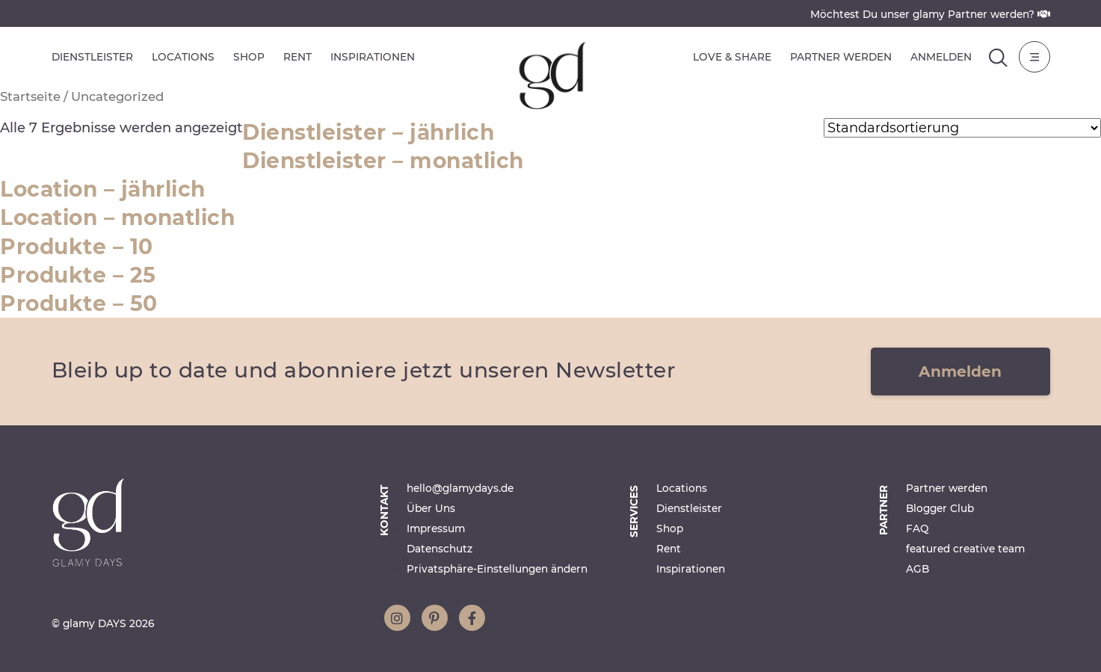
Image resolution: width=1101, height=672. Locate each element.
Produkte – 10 (76, 246)
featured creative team (965, 549)
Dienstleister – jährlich (368, 132)
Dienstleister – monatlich (383, 160)
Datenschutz (439, 549)
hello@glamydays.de (460, 488)
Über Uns (431, 508)
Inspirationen (372, 57)
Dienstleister (92, 57)
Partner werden (841, 57)
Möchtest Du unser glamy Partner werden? (930, 14)
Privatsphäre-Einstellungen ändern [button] (497, 569)
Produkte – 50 (79, 303)
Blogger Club (940, 508)
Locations (183, 57)
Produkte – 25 (78, 275)
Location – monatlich (117, 217)
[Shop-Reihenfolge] (962, 128)
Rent (297, 57)
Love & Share (732, 57)
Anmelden (941, 57)
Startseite (30, 96)
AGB (917, 569)
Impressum (436, 528)
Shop (249, 57)
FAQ (917, 528)
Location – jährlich (103, 189)
